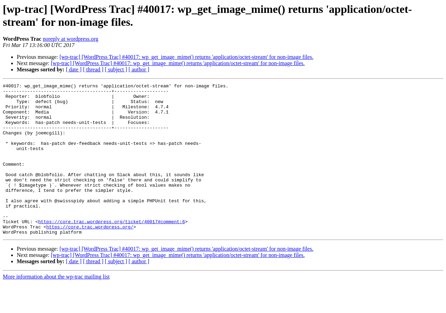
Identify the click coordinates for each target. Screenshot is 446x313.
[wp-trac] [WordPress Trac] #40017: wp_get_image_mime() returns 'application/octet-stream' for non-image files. (187, 57)
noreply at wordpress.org (70, 39)
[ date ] (74, 69)
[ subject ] (116, 69)
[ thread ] (93, 69)
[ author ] (139, 69)
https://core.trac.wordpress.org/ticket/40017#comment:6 (111, 250)
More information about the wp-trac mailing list (56, 307)
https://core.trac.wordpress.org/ (89, 256)
